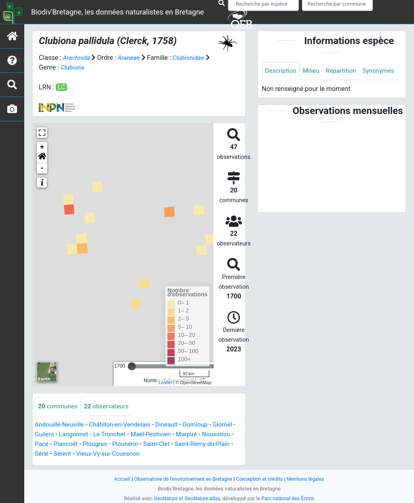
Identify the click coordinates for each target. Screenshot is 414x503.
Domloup (202, 425)
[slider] (132, 366)
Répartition (343, 71)
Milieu (313, 71)
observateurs (109, 406)
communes (58, 406)
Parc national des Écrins (289, 498)
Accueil (118, 479)
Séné (45, 454)
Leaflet (165, 382)
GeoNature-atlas (202, 498)
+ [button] (42, 147)
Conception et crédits (261, 479)
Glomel (230, 425)
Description (281, 71)
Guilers (48, 434)
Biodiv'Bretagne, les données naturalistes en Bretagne (117, 12)
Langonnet (78, 434)
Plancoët (70, 444)
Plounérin (132, 444)
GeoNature (163, 498)
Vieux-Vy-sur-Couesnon (114, 454)
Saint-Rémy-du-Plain (212, 444)
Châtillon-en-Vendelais (123, 425)
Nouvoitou (226, 434)
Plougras (100, 444)
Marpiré (196, 434)
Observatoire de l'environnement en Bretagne (181, 479)
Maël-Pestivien (159, 434)
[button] (42, 157)
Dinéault (172, 425)
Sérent (66, 454)
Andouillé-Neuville (60, 425)
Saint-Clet (165, 444)
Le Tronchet (116, 434)
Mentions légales (309, 479)
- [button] (42, 168)
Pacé (45, 444)
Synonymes (281, 89)
